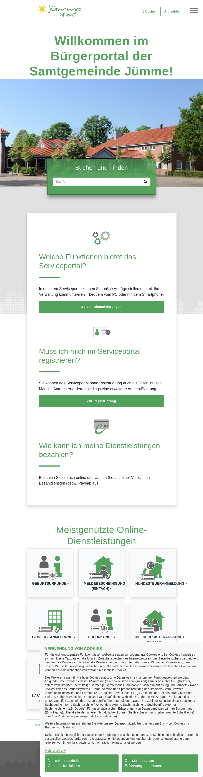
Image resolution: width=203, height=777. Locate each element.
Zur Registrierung (101, 401)
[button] (147, 10)
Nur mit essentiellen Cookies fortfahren (65, 763)
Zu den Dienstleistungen (101, 307)
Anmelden (172, 11)
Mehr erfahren (54, 750)
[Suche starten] (146, 182)
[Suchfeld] (97, 182)
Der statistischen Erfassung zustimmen (143, 763)
